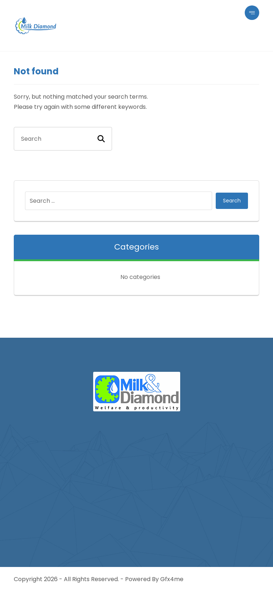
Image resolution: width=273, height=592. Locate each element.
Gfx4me (171, 579)
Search (232, 200)
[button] (252, 12)
